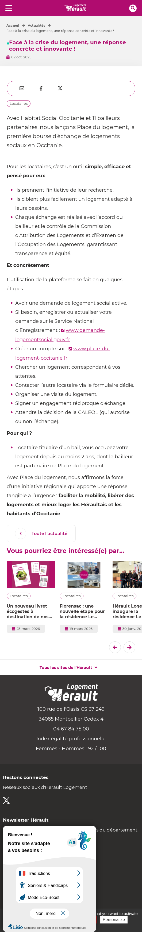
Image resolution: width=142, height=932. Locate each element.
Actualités (36, 25)
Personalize (114, 919)
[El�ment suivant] (129, 647)
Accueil (13, 25)
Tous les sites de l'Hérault (66, 667)
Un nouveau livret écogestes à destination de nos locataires (28, 612)
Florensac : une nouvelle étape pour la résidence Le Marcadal (82, 612)
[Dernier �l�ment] (115, 647)
